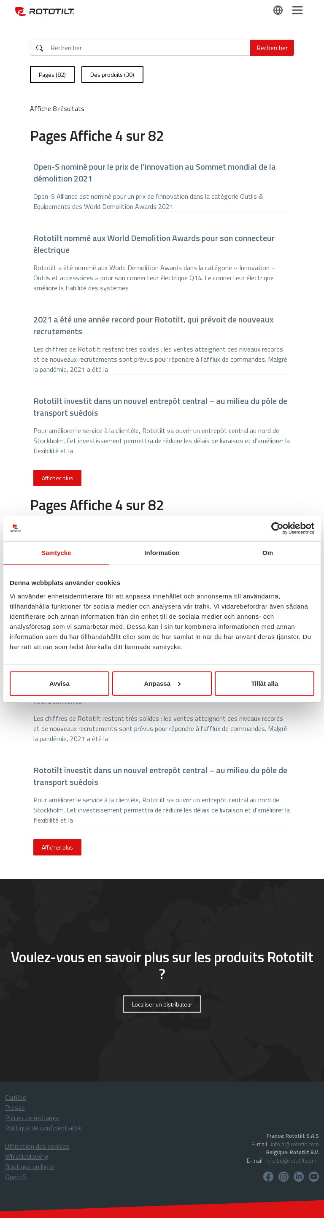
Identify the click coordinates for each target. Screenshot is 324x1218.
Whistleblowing (27, 1156)
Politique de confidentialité (43, 1128)
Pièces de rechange (32, 1117)
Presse (15, 1107)
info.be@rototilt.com (291, 1160)
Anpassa (162, 683)
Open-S (16, 1177)
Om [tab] (267, 552)
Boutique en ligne (29, 1166)
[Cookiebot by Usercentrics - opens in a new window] (277, 528)
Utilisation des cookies (37, 1146)
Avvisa (59, 683)
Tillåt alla (264, 683)
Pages (52, 74)
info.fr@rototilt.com (295, 1144)
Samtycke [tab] (56, 552)
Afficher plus (57, 478)
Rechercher (272, 48)
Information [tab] (162, 552)
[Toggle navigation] (297, 10)
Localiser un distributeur (162, 1004)
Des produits (112, 74)
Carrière (15, 1097)
